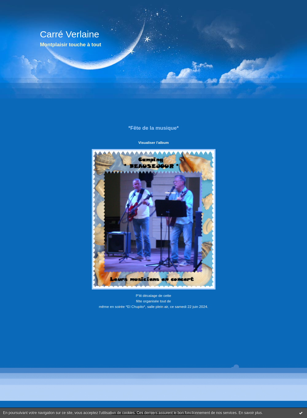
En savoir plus (250, 413)
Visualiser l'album (153, 142)
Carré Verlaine (69, 34)
